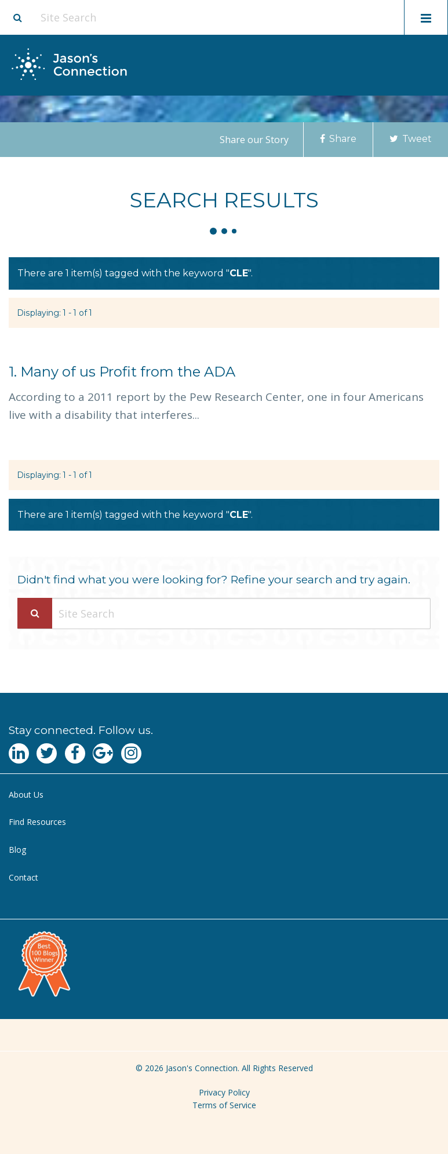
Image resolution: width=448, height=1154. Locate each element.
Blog (17, 849)
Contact (23, 877)
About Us (26, 794)
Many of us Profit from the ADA (122, 371)
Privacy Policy (224, 1092)
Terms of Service (224, 1105)
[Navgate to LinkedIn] (19, 753)
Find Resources (37, 821)
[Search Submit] (34, 613)
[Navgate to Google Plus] (103, 753)
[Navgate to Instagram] (131, 753)
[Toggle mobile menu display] (426, 17)
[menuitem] (224, 795)
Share (338, 138)
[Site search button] (17, 17)
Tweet (410, 138)
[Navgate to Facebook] (75, 753)
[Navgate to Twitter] (47, 753)
